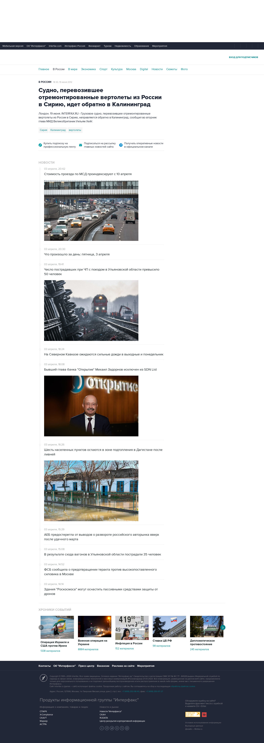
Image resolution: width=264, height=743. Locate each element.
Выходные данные (194, 726)
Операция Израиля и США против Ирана (55, 644)
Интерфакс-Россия (75, 46)
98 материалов (161, 645)
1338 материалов (50, 650)
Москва (131, 69)
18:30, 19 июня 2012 (62, 82)
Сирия (43, 130)
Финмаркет (94, 46)
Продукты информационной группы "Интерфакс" (89, 700)
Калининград (58, 130)
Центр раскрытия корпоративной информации (122, 721)
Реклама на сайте (123, 666)
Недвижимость (123, 46)
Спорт (103, 69)
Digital (144, 69)
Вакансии (103, 666)
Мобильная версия (13, 46)
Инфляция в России (128, 643)
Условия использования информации (203, 722)
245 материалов (199, 649)
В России (58, 69)
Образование (141, 46)
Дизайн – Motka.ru (193, 729)
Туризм (107, 46)
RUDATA (104, 718)
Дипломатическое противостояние (202, 642)
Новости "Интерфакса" (111, 711)
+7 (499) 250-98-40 (130, 691)
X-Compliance (46, 714)
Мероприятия (159, 46)
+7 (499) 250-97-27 (154, 691)
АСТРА (43, 724)
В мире (72, 69)
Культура (117, 69)
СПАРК (43, 711)
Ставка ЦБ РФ (162, 640)
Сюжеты (171, 69)
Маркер (43, 721)
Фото (184, 69)
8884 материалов (88, 649)
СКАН (103, 714)
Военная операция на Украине (92, 642)
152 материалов (124, 648)
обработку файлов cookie (183, 686)
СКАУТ (43, 718)
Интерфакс (132, 57)
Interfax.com (55, 46)
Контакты (45, 666)
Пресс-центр (86, 666)
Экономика (88, 69)
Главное (44, 69)
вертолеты (75, 130)
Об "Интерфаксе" (36, 46)
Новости (157, 69)
